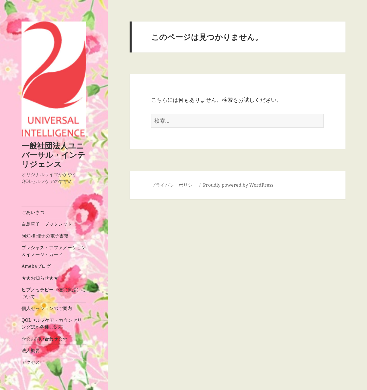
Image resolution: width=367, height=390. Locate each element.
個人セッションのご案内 (47, 308)
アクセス (31, 362)
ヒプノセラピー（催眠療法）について (54, 293)
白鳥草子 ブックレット (47, 224)
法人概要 (31, 350)
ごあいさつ (33, 212)
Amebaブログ (36, 266)
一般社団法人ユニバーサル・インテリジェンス (53, 154)
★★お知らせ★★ (40, 278)
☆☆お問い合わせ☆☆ (44, 339)
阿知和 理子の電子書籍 (45, 236)
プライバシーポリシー (174, 185)
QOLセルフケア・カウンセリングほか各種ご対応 (52, 323)
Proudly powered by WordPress (238, 185)
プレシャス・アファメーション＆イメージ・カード (54, 251)
